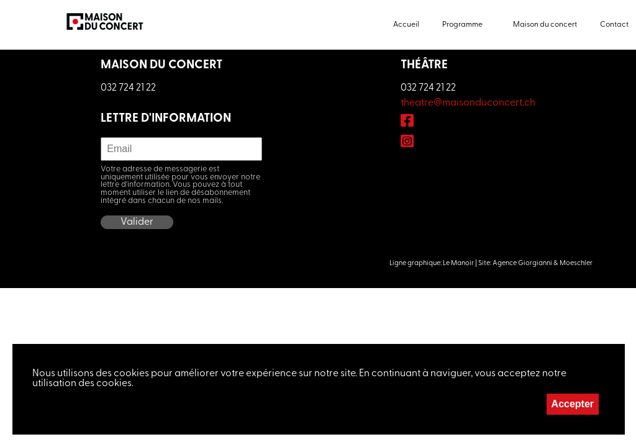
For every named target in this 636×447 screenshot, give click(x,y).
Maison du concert (545, 25)
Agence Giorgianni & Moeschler (543, 263)
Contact (614, 25)
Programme (462, 25)
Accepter (573, 404)
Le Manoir (458, 263)
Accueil (406, 25)
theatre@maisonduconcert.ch (468, 103)
